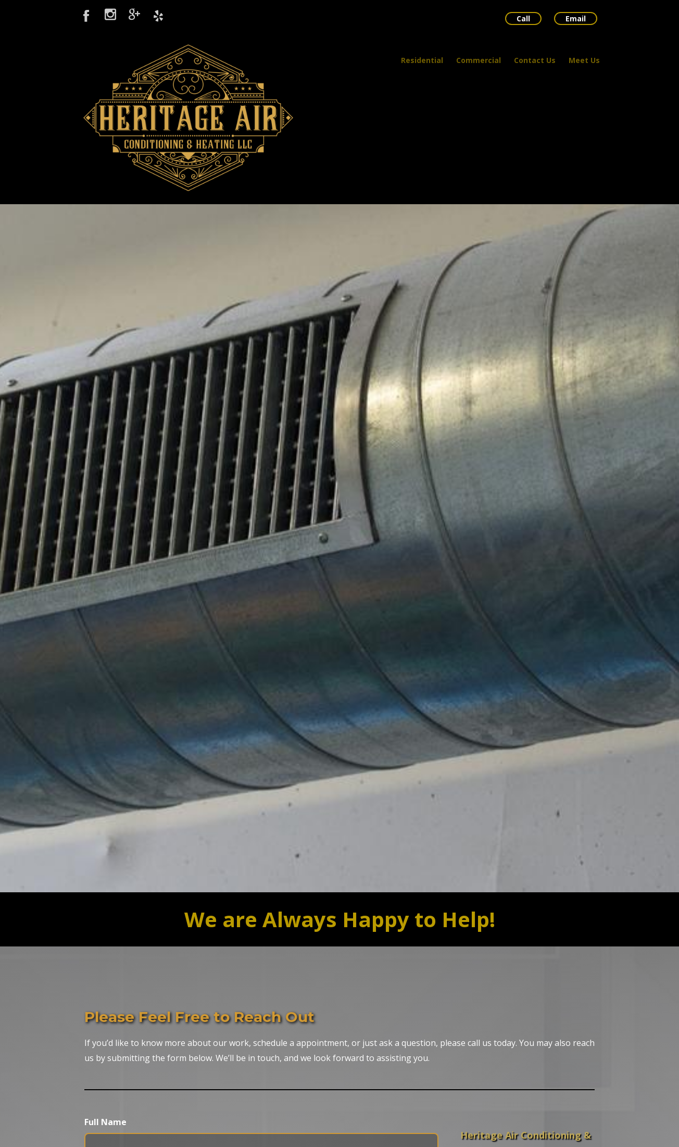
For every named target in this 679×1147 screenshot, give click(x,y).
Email (575, 18)
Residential (422, 60)
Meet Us (584, 60)
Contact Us (535, 60)
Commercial (478, 60)
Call (523, 18)
